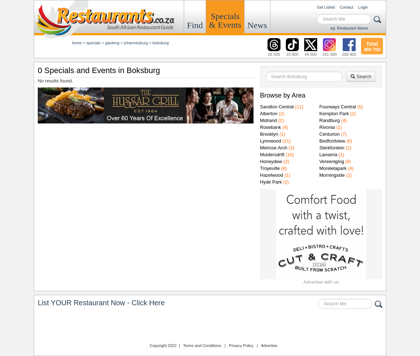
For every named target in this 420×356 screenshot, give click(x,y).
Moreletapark (333, 168)
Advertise (269, 345)
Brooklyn (269, 134)
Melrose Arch (273, 147)
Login (363, 7)
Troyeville (270, 168)
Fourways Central (337, 106)
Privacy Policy (241, 345)
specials (93, 43)
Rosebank (270, 127)
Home (77, 43)
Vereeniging (331, 161)
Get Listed (326, 7)
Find (195, 25)
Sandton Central (277, 106)
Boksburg (160, 43)
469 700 (372, 45)
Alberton (268, 113)
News (257, 25)
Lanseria (328, 154)
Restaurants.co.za (210, 326)
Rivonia (327, 127)
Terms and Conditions (202, 345)
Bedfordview (332, 141)
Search (360, 76)
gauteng (112, 43)
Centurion (329, 134)
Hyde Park (271, 182)
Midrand (268, 120)
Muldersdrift (272, 154)
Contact (346, 7)
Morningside (332, 175)
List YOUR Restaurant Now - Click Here (101, 303)
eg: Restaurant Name (349, 28)
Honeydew (271, 161)
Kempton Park (334, 113)
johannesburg (136, 43)
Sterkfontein (331, 147)
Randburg (329, 120)
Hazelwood (271, 175)
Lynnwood (270, 141)
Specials (225, 20)
